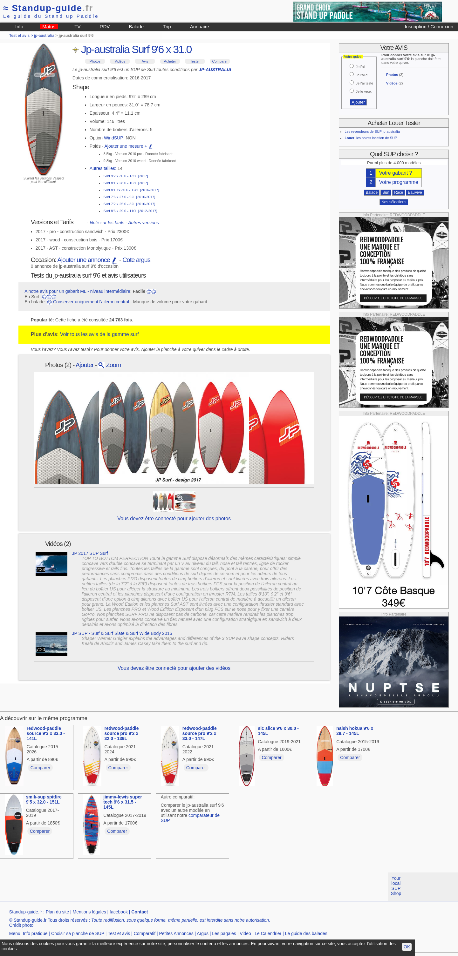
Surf (385, 192)
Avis (145, 61)
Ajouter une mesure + (129, 146)
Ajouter (84, 364)
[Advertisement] (115, 886)
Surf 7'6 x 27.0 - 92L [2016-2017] (129, 197)
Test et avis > (21, 35)
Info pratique (35, 933)
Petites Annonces (176, 933)
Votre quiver (353, 56)
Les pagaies (224, 933)
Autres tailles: (103, 168)
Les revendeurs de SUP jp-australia (372, 131)
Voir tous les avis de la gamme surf (99, 334)
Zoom (109, 364)
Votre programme (398, 182)
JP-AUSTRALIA (215, 69)
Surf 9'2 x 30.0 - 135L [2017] (125, 176)
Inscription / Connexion (429, 26)
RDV (105, 26)
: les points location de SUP (371, 138)
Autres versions (143, 222)
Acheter (170, 61)
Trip (167, 26)
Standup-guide (48, 8)
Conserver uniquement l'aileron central (91, 301)
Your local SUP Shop (396, 886)
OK (407, 946)
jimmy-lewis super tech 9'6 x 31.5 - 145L (122, 802)
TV (77, 26)
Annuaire (199, 26)
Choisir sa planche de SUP (77, 933)
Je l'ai (360, 67)
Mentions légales (89, 911)
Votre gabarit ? (395, 173)
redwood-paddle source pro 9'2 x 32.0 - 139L (122, 733)
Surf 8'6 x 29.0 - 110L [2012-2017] (130, 211)
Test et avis (119, 933)
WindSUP (113, 137)
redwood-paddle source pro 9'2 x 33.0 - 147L (199, 733)
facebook (119, 911)
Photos (95, 61)
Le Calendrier (268, 933)
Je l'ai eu (362, 75)
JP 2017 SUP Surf (90, 553)
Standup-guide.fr (25, 911)
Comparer (220, 61)
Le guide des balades (306, 933)
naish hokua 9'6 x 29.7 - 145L (354, 731)
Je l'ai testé (364, 83)
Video (245, 933)
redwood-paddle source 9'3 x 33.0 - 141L (46, 733)
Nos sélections (393, 202)
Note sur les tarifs (107, 222)
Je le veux (364, 91)
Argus (202, 933)
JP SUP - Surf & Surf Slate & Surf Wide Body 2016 (122, 633)
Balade (136, 26)
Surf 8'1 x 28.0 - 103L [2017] (125, 183)
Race (398, 192)
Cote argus (136, 259)
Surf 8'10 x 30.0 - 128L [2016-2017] (131, 190)
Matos (48, 26)
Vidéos (120, 61)
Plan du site (57, 911)
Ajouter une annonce (87, 259)
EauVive (415, 192)
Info (19, 26)
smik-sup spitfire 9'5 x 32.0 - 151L (44, 799)
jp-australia (44, 35)
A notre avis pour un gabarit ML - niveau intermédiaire (77, 291)
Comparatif (144, 933)
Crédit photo (21, 925)
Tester (195, 61)
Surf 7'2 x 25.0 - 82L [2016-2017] (129, 204)
